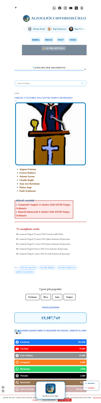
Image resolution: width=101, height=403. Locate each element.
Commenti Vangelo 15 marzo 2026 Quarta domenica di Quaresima (44, 240)
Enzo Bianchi (79, 29)
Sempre (69, 293)
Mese (45, 293)
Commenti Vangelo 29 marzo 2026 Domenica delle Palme (40, 231)
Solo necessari (49, 400)
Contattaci (89, 388)
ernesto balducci (66, 264)
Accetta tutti (64, 400)
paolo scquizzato (24, 268)
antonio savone (28, 264)
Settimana (32, 293)
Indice (48, 40)
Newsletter (90, 383)
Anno (57, 293)
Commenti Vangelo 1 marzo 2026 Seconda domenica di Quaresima (44, 250)
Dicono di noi (38, 29)
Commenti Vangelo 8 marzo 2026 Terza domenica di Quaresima (43, 245)
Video (73, 40)
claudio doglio (47, 264)
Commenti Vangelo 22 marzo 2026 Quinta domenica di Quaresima (44, 235)
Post (61, 40)
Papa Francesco (59, 29)
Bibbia (35, 40)
